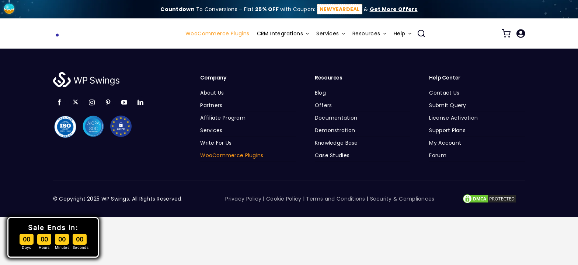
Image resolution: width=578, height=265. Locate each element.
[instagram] (92, 102)
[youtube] (124, 102)
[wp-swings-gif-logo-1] (82, 29)
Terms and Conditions (335, 198)
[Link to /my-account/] (520, 33)
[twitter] (75, 102)
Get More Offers (394, 9)
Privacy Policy (243, 198)
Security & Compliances (402, 198)
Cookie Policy (284, 198)
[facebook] (59, 102)
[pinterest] (108, 102)
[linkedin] (140, 102)
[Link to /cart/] (506, 33)
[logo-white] (86, 73)
